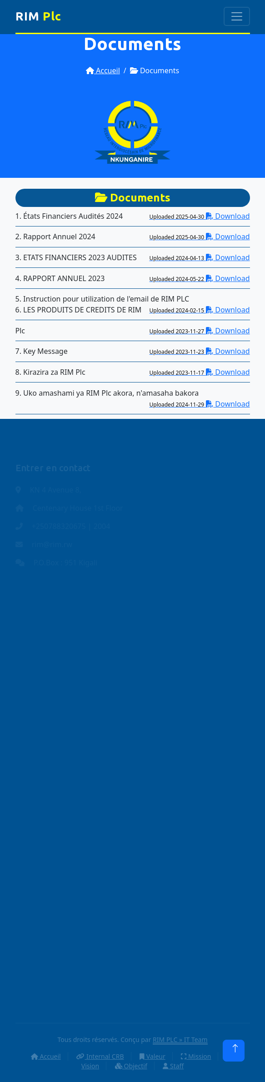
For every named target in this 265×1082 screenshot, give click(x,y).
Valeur (152, 1056)
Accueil (103, 70)
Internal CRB (100, 1056)
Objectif (131, 1066)
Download (200, 216)
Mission (196, 1056)
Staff (173, 1066)
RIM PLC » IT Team (180, 1039)
